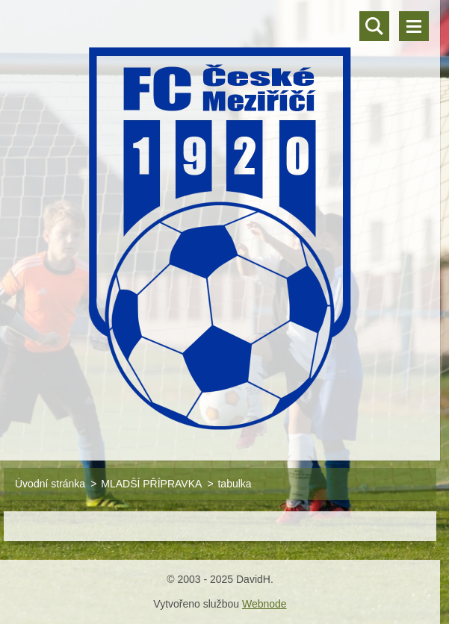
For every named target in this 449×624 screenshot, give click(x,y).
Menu (414, 26)
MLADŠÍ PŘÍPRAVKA (151, 484)
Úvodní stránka (50, 484)
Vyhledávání (374, 26)
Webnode (264, 604)
